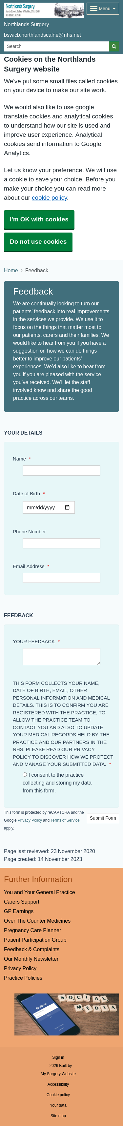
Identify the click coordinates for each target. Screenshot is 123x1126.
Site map (58, 1116)
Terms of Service (65, 820)
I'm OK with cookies (39, 219)
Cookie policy (58, 1095)
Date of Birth (29, 493)
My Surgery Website (58, 1074)
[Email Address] (61, 578)
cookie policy (49, 197)
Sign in (58, 1057)
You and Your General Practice (39, 892)
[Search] (56, 46)
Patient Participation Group (35, 939)
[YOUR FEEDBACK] (61, 656)
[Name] (61, 470)
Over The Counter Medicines (37, 920)
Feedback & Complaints (31, 949)
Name (22, 458)
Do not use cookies (38, 241)
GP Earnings (18, 911)
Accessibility (58, 1084)
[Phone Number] (61, 543)
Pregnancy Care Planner (32, 930)
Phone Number (29, 531)
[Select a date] (49, 507)
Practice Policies (23, 977)
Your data (58, 1105)
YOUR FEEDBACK (36, 641)
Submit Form (103, 818)
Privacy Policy (30, 820)
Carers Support (21, 901)
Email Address (31, 566)
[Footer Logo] (66, 1014)
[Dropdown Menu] (103, 9)
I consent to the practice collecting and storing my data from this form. (57, 782)
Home (11, 270)
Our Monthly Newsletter (31, 958)
